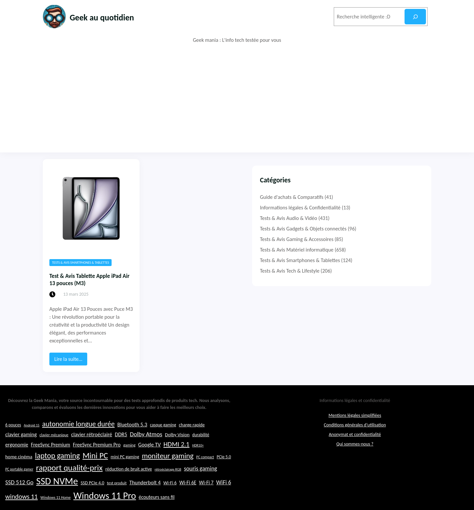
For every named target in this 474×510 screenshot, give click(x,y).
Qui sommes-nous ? (354, 476)
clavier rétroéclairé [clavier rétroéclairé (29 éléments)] (91, 467)
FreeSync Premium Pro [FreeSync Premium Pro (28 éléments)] (96, 477)
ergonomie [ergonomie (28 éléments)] (16, 477)
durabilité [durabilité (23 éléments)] (200, 467)
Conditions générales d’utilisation (355, 457)
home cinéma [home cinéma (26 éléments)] (18, 489)
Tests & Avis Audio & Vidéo (353, 218)
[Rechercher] (415, 16)
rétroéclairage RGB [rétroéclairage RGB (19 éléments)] (168, 502)
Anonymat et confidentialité (355, 467)
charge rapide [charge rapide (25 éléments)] (192, 457)
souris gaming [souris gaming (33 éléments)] (200, 501)
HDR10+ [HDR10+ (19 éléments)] (198, 477)
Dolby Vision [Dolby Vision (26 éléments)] (177, 467)
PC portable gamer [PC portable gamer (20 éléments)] (19, 501)
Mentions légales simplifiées (355, 448)
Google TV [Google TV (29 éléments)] (149, 476)
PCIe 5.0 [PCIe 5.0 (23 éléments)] (224, 489)
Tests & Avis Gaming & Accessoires (361, 239)
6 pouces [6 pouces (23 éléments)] (13, 457)
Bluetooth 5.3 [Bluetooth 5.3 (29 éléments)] (132, 457)
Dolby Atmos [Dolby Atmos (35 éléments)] (146, 466)
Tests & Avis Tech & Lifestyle (354, 271)
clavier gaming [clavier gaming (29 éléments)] (21, 467)
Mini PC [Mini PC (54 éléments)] (95, 488)
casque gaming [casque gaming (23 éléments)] (163, 457)
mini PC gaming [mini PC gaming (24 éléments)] (125, 489)
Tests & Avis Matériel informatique (361, 250)
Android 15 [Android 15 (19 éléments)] (32, 458)
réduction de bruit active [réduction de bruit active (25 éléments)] (128, 501)
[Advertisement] (237, 98)
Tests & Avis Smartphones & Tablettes (80, 262)
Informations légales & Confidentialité (365, 207)
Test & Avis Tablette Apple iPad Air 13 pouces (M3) (99, 281)
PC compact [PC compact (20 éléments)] (205, 489)
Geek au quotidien (111, 16)
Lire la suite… (70, 356)
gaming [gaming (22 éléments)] (129, 477)
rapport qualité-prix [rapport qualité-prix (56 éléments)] (69, 500)
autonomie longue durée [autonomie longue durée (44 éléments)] (78, 456)
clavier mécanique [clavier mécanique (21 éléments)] (54, 467)
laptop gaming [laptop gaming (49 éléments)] (57, 488)
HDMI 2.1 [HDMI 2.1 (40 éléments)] (176, 476)
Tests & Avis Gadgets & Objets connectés (368, 229)
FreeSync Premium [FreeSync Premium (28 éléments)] (50, 477)
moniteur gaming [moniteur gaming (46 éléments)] (168, 488)
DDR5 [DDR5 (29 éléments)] (121, 467)
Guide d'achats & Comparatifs (356, 197)
